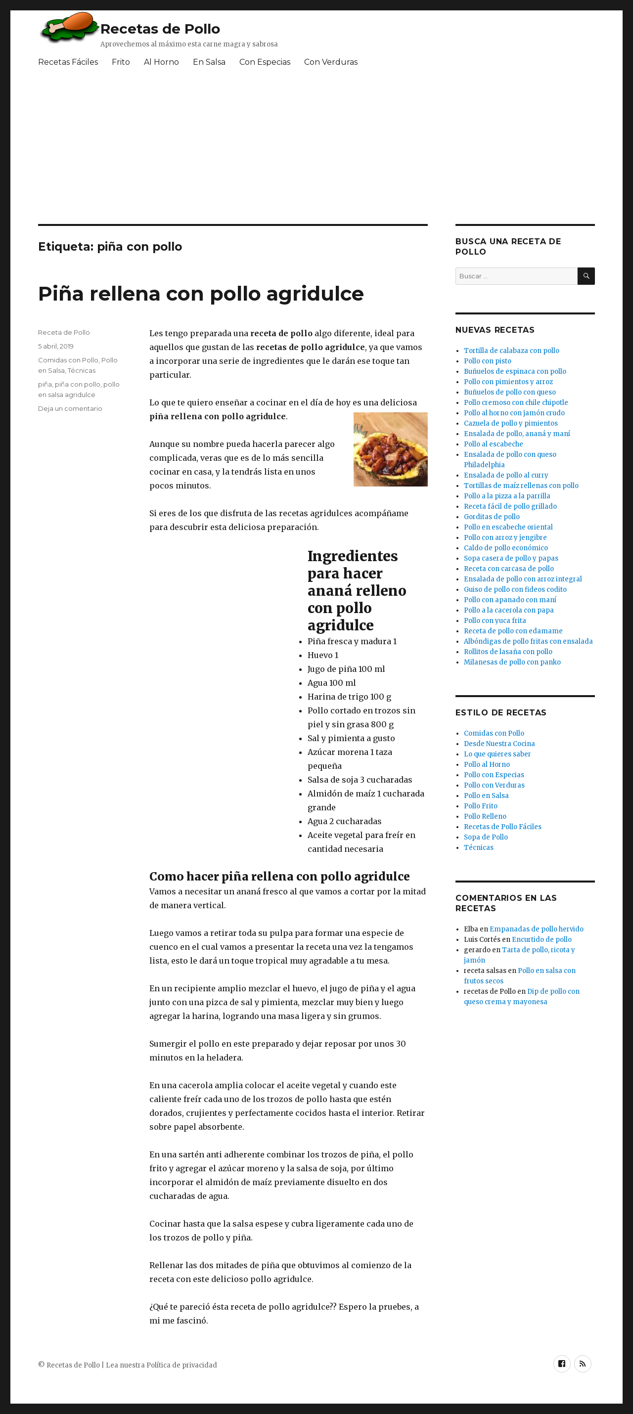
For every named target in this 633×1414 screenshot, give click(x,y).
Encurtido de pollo (542, 939)
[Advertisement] (278, 150)
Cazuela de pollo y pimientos (511, 423)
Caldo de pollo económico (506, 548)
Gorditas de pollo (492, 517)
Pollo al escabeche (493, 444)
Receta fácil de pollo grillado (510, 506)
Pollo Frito (480, 806)
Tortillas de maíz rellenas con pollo (521, 486)
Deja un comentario (70, 408)
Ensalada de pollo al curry (506, 475)
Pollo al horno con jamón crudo (514, 413)
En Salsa (209, 62)
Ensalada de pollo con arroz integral (523, 579)
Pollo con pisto (487, 361)
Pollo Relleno (485, 816)
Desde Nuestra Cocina (499, 744)
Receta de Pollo (64, 332)
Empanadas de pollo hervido (537, 929)
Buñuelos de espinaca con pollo (515, 371)
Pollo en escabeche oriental (508, 527)
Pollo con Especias (494, 775)
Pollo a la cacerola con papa (509, 610)
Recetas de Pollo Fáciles (503, 827)
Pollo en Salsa (486, 796)
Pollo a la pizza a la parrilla (507, 496)
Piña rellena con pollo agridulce (201, 293)
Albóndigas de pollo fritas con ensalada (528, 641)
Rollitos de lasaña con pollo (508, 652)
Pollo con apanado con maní (510, 600)
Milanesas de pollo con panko (512, 662)
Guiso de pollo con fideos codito (515, 589)
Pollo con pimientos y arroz (508, 382)
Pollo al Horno (487, 764)
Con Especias (264, 62)
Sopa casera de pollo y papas (511, 558)
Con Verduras (331, 62)
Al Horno (161, 62)
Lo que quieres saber (497, 754)
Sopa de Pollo (486, 837)
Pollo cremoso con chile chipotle (516, 402)
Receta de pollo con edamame (513, 631)
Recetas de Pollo (160, 28)
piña (45, 384)
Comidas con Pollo (68, 360)
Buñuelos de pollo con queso (510, 392)
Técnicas (81, 370)
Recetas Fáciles (68, 62)
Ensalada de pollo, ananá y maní (517, 434)
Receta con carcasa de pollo (509, 569)
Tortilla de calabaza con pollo (511, 351)
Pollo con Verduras (494, 785)
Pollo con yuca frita (495, 621)
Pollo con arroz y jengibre (505, 537)
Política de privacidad (181, 1365)
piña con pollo (77, 384)
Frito (121, 62)
